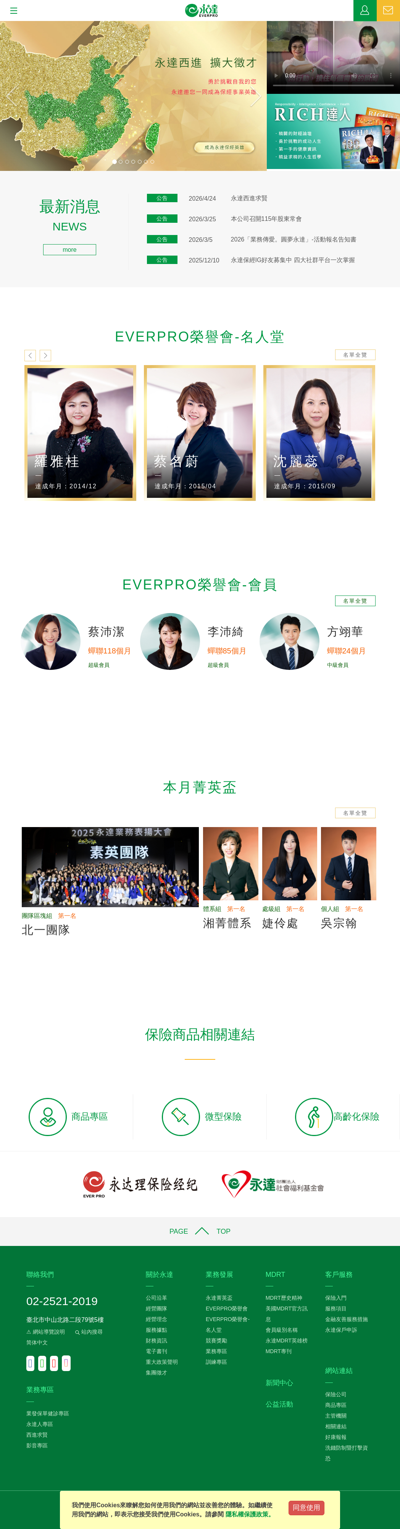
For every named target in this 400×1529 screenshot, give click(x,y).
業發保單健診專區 (47, 1413)
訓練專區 (216, 1362)
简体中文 (37, 1342)
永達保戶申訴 (341, 1330)
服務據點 (156, 1330)
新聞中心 (279, 1383)
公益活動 (279, 1404)
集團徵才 (156, 1373)
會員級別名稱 (282, 1330)
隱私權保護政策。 (250, 1514)
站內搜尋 (88, 1332)
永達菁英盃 (219, 1298)
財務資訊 (156, 1340)
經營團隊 (156, 1308)
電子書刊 (156, 1351)
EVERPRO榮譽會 (227, 1308)
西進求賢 (37, 1435)
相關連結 (336, 1426)
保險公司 (336, 1394)
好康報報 (336, 1437)
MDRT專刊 (279, 1351)
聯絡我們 (388, 10)
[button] (20, 96)
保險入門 (336, 1298)
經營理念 (156, 1319)
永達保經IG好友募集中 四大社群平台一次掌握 (293, 260)
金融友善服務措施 (346, 1319)
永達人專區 (39, 1424)
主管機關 (336, 1416)
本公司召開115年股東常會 (266, 219)
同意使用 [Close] (306, 1507)
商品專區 (336, 1405)
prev (30, 355)
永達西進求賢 (249, 198)
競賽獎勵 (216, 1340)
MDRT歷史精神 (284, 1298)
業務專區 (365, 10)
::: (2, 203)
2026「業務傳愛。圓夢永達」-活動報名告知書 (293, 239)
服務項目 (336, 1308)
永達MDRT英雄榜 (287, 1340)
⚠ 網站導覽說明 (45, 1332)
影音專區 (37, 1445)
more (69, 249)
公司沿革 (156, 1298)
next (45, 355)
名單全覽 (355, 355)
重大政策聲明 (162, 1362)
